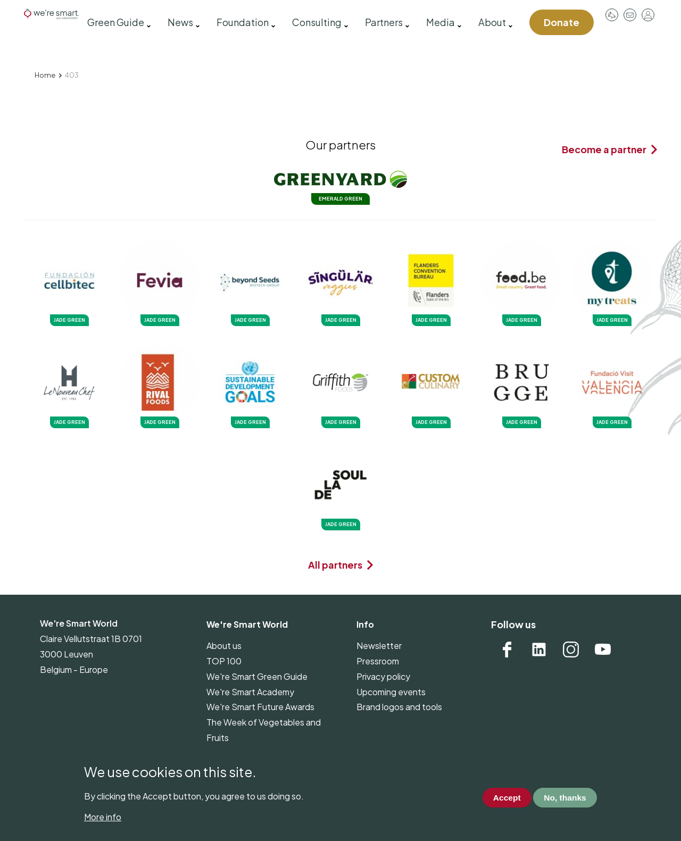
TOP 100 (224, 661)
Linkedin (539, 649)
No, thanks (564, 797)
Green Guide (115, 22)
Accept (504, 797)
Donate (561, 22)
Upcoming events (391, 691)
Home (45, 75)
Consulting (317, 22)
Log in (648, 15)
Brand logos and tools (399, 706)
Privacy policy (383, 676)
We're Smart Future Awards (260, 706)
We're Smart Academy (250, 691)
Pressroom (611, 15)
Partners (384, 22)
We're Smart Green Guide (257, 676)
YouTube (603, 649)
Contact (630, 15)
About (492, 22)
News (180, 22)
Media (440, 22)
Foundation (243, 22)
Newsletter (379, 645)
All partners (335, 565)
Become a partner (603, 149)
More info (102, 816)
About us (224, 645)
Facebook (507, 649)
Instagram (571, 649)
